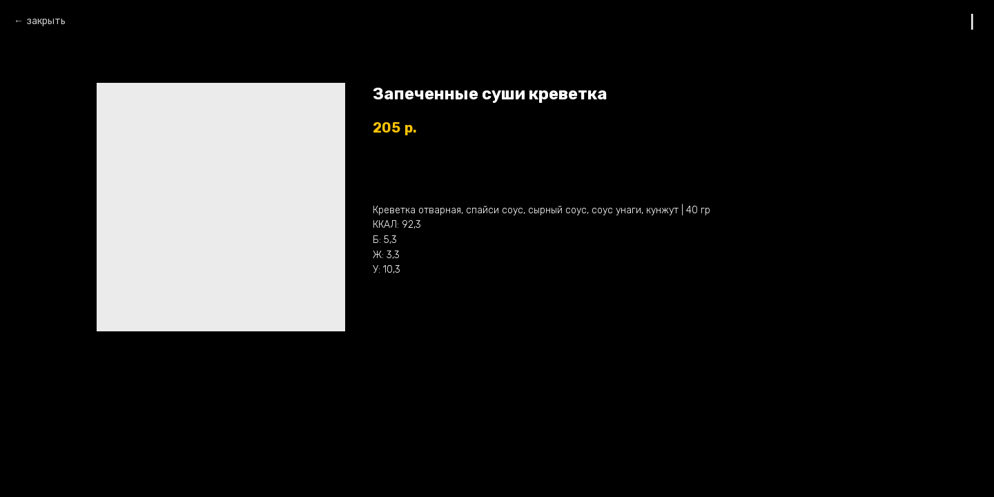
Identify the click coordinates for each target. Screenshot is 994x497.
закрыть (46, 21)
